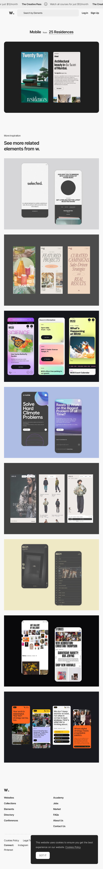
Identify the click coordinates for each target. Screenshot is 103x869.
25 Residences (61, 32)
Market (57, 809)
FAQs (56, 814)
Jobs (55, 803)
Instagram (23, 845)
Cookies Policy (11, 840)
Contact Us (59, 826)
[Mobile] (51, 193)
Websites (9, 797)
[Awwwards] (11, 13)
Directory (9, 814)
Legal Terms (29, 840)
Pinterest (8, 849)
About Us (58, 820)
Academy (58, 797)
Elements (9, 809)
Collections (10, 803)
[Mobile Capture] (51, 422)
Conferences (11, 820)
